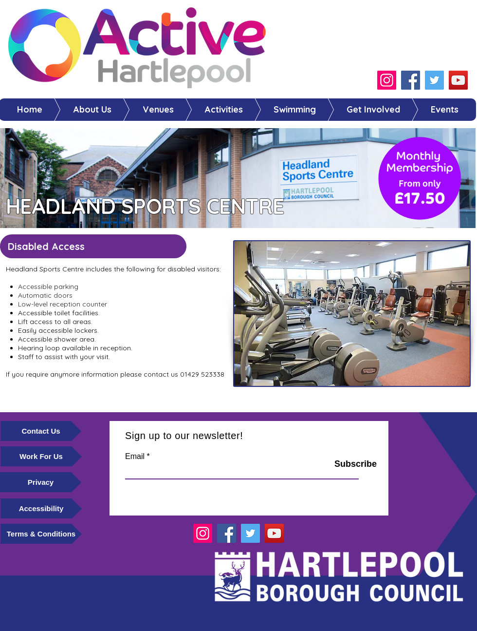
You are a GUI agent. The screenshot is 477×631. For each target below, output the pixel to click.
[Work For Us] (41, 456)
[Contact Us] (40, 431)
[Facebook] (410, 80)
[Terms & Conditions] (41, 534)
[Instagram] (386, 80)
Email (135, 456)
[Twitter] (434, 80)
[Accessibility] (41, 508)
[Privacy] (40, 482)
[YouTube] (458, 80)
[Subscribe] (343, 464)
